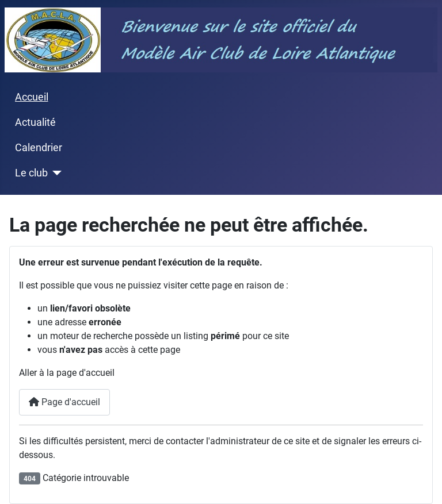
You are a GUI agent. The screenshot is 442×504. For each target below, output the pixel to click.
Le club (31, 173)
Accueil (31, 97)
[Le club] (55, 173)
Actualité (35, 122)
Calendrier (38, 147)
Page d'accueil (64, 402)
